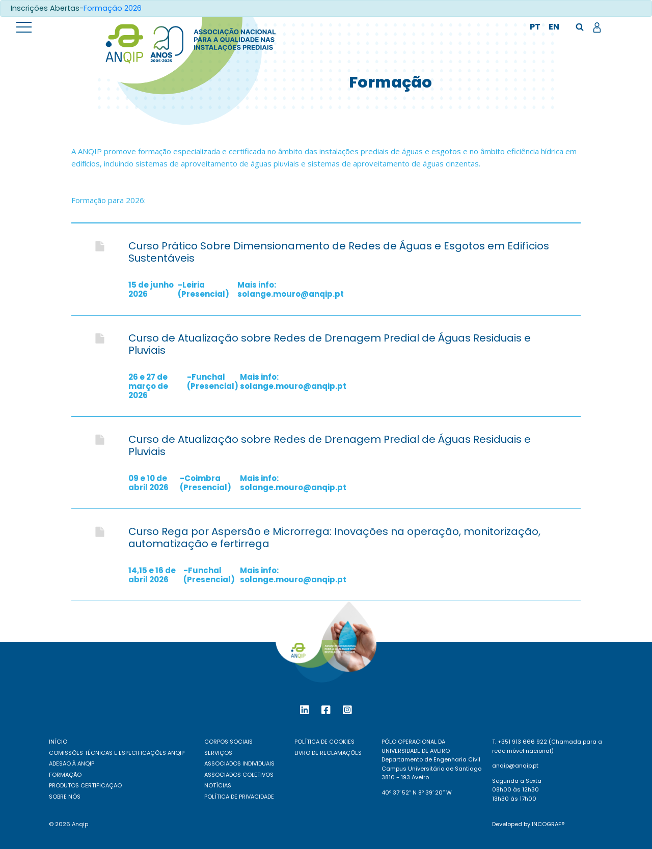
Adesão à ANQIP (71, 763)
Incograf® (548, 824)
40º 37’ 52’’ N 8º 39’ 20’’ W (417, 792)
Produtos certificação (85, 785)
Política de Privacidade (239, 797)
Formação (65, 775)
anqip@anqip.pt (515, 765)
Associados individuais (239, 763)
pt (535, 27)
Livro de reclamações (328, 753)
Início (58, 742)
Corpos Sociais (228, 742)
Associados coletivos (239, 775)
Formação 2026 (113, 8)
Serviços (218, 753)
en (554, 27)
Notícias (217, 785)
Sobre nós (64, 797)
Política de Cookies (324, 742)
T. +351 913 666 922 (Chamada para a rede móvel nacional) (547, 746)
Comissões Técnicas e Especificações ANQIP (116, 753)
